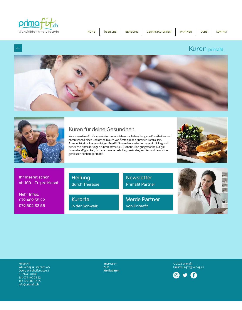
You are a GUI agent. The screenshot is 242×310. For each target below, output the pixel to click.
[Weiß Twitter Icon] (185, 275)
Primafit (141, 206)
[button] (131, 32)
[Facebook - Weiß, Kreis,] (193, 275)
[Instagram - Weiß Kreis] (176, 275)
